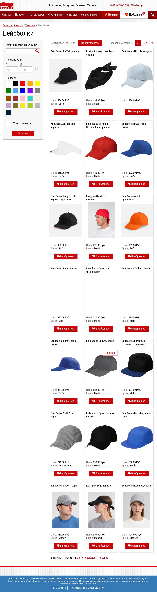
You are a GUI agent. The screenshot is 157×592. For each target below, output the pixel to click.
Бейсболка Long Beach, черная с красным (63, 197)
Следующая (88, 557)
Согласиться (59, 588)
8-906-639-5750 (119, 5)
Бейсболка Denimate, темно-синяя (97, 270)
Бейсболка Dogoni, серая (64, 485)
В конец (104, 557)
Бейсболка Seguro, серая (100, 340)
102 (152, 43)
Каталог (18, 25)
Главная (7, 25)
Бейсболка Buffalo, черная (65, 51)
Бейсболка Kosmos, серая (136, 485)
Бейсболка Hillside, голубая (137, 51)
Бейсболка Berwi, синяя (64, 268)
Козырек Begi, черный (98, 485)
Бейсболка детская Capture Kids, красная (98, 125)
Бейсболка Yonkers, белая (136, 268)
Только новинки (22, 123)
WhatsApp (137, 5)
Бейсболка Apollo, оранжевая (132, 197)
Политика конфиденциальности (88, 588)
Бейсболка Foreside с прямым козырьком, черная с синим (133, 344)
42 (145, 43)
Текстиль (30, 25)
